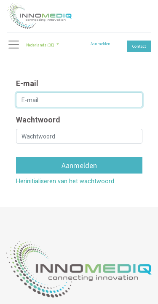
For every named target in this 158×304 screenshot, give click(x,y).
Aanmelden (100, 43)
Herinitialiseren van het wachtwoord (65, 181)
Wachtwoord (38, 119)
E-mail (27, 83)
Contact (139, 46)
